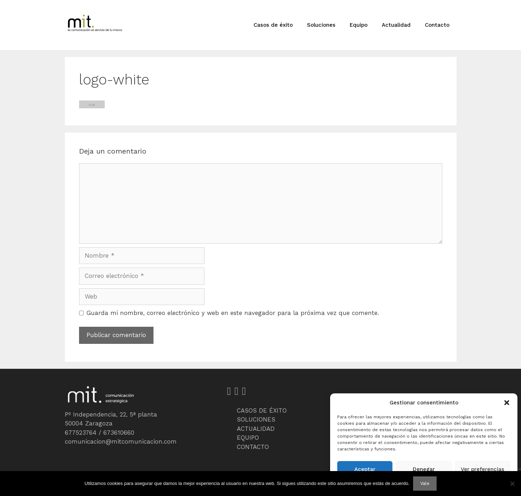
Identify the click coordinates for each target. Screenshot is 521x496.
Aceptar (364, 469)
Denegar (424, 469)
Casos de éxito (273, 25)
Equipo (359, 25)
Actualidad (396, 25)
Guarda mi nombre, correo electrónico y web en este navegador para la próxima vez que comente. (233, 312)
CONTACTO (253, 446)
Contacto (437, 25)
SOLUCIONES (256, 419)
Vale (424, 483)
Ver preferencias (482, 469)
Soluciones (321, 25)
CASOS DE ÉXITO (262, 410)
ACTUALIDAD (256, 428)
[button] (506, 402)
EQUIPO (248, 437)
